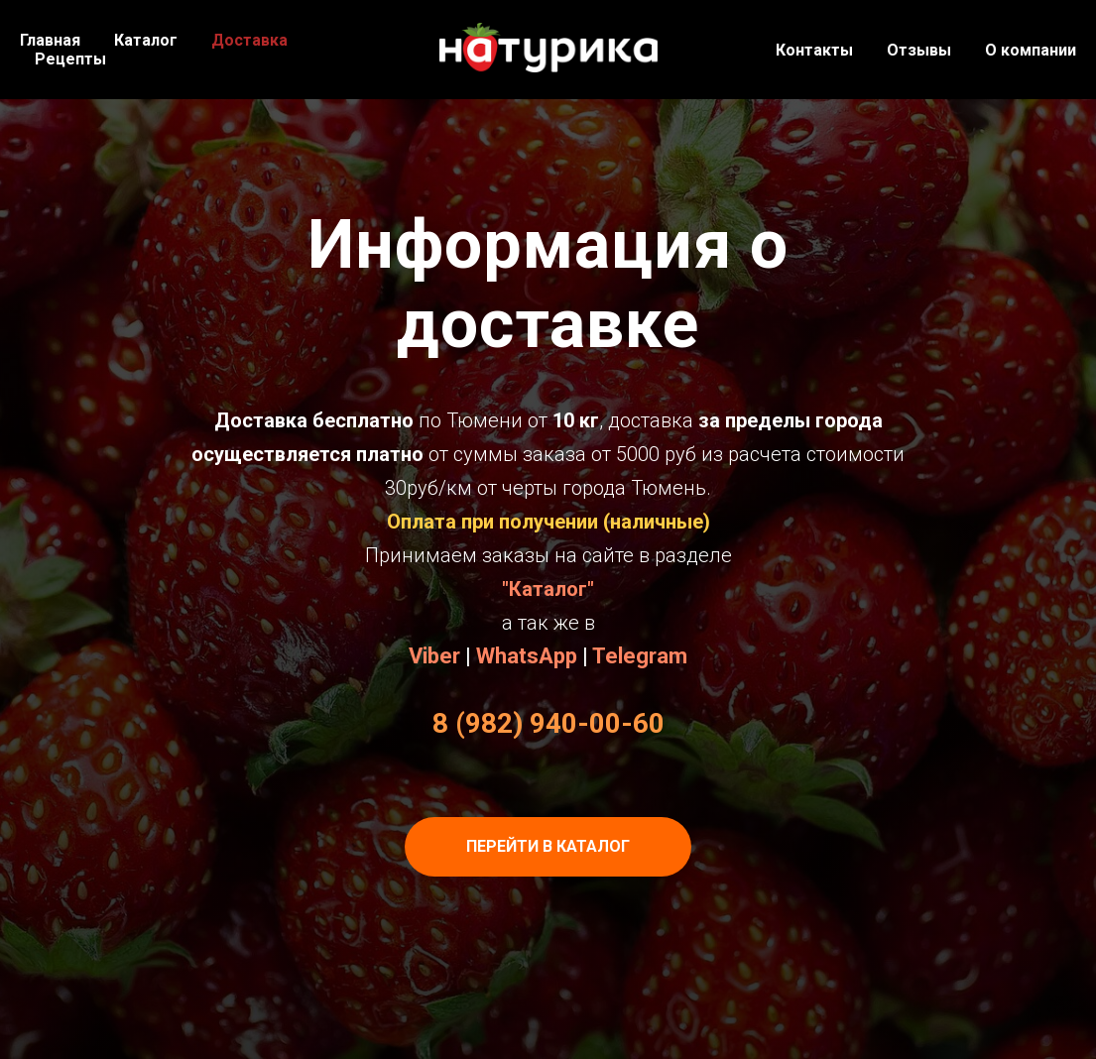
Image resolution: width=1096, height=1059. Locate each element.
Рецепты (70, 59)
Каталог (146, 40)
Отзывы (919, 50)
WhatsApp (526, 656)
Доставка (249, 40)
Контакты (814, 50)
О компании (1030, 50)
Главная (50, 40)
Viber (434, 656)
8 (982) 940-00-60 (548, 723)
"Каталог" (548, 589)
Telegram (639, 656)
